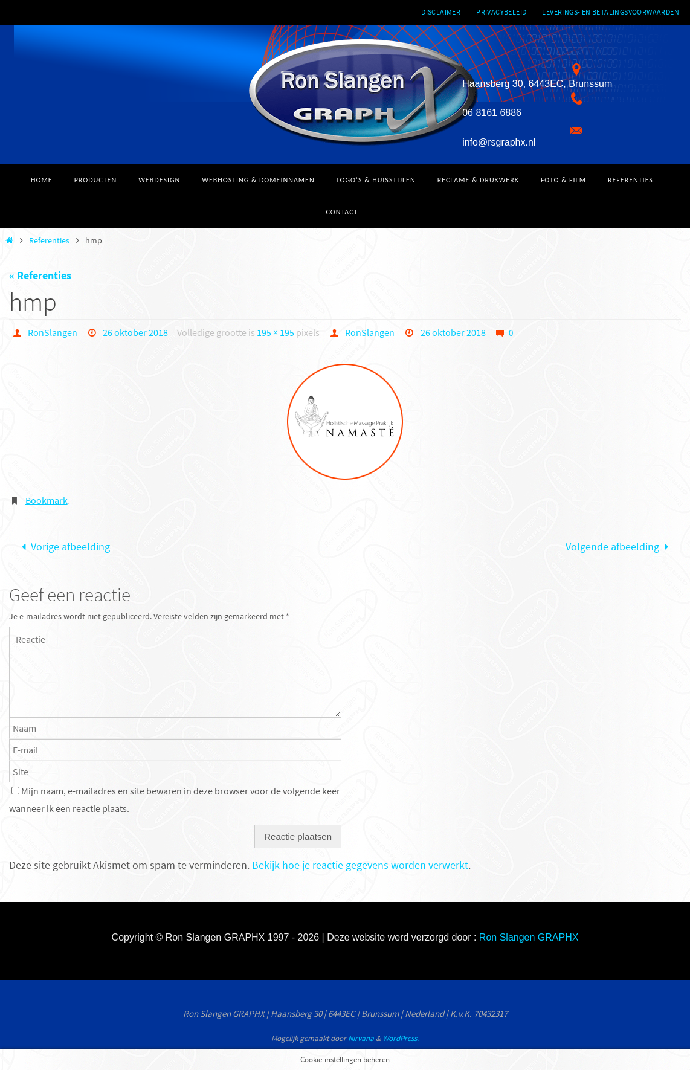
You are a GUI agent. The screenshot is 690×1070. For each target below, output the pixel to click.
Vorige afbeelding (63, 546)
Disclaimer (440, 11)
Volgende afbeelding (620, 546)
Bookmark (46, 500)
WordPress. (400, 1038)
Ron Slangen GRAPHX (529, 937)
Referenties (49, 240)
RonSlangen (52, 332)
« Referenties (40, 275)
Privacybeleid (501, 11)
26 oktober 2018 (135, 332)
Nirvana (361, 1038)
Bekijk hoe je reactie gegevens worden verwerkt (360, 865)
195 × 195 (275, 332)
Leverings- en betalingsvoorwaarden (610, 11)
